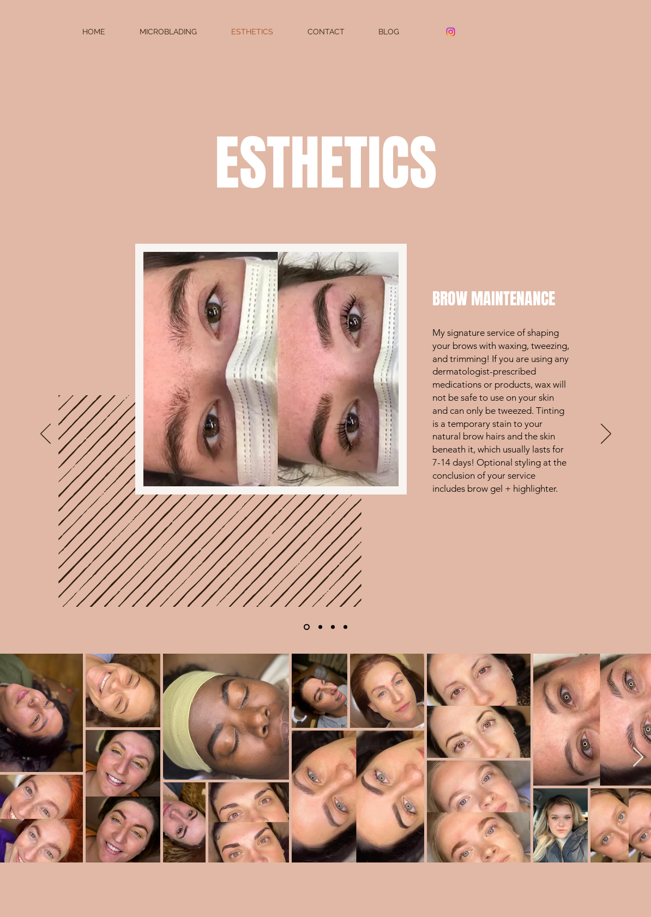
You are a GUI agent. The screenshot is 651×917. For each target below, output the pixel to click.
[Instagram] (450, 32)
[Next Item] (638, 757)
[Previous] (45, 434)
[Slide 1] (307, 627)
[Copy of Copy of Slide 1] (345, 627)
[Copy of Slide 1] (333, 627)
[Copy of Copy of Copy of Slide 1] (320, 627)
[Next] (606, 434)
